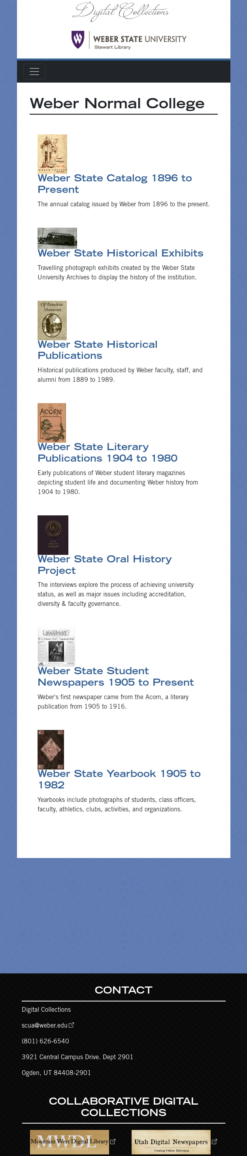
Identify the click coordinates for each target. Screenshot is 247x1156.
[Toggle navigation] (34, 71)
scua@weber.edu (45, 1026)
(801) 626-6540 (45, 1042)
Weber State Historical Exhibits (121, 254)
